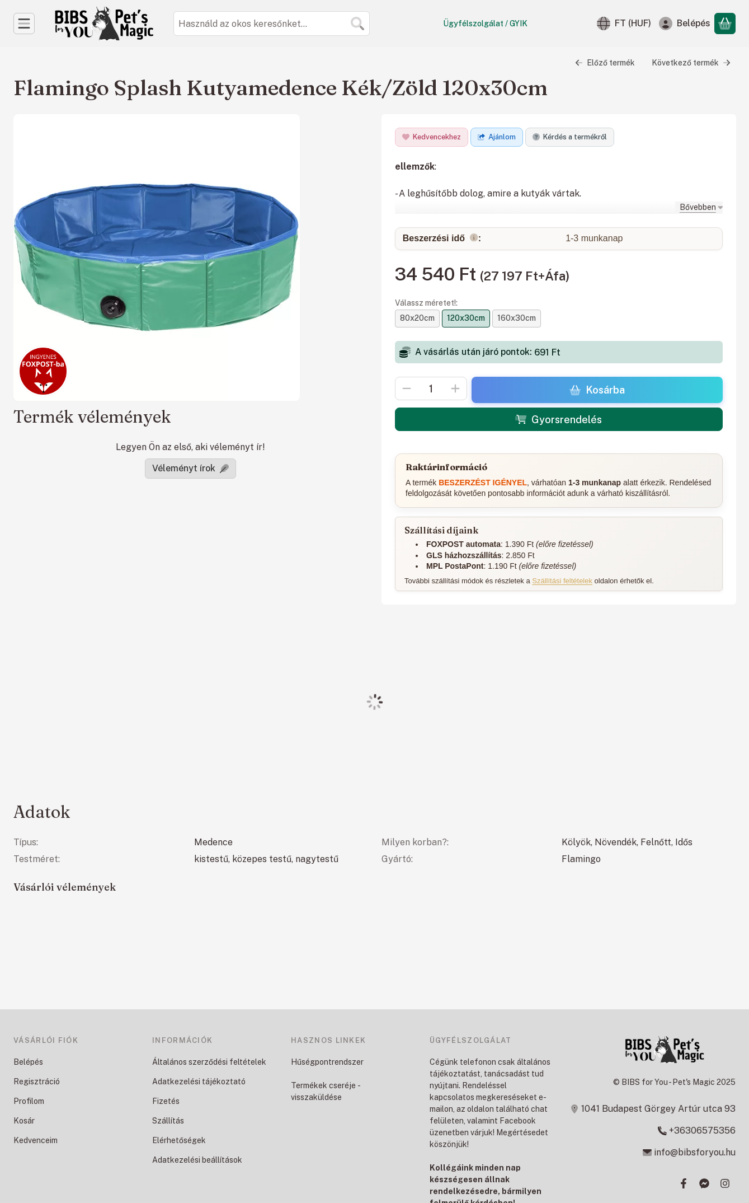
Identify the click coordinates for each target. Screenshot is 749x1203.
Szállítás (168, 1120)
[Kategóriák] (24, 23)
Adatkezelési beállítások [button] (197, 1159)
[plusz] (455, 388)
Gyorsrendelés (558, 419)
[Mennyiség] (431, 388)
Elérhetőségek (179, 1140)
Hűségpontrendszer (327, 1061)
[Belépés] (684, 23)
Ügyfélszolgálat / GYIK (485, 23)
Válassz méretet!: (426, 302)
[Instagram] (725, 1183)
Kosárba (596, 390)
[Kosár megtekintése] (725, 23)
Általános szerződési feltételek (209, 1061)
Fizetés (166, 1101)
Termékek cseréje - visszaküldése (325, 1091)
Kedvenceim (35, 1140)
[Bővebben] (698, 207)
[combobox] (271, 23)
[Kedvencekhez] (431, 137)
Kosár (24, 1120)
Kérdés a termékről (570, 137)
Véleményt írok (190, 468)
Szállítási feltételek (562, 580)
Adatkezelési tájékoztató (199, 1081)
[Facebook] (683, 1183)
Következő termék (691, 62)
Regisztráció (36, 1081)
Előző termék (605, 62)
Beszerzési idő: (441, 238)
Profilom (28, 1101)
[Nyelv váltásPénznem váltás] (624, 23)
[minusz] (407, 388)
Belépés (28, 1061)
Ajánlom (497, 137)
